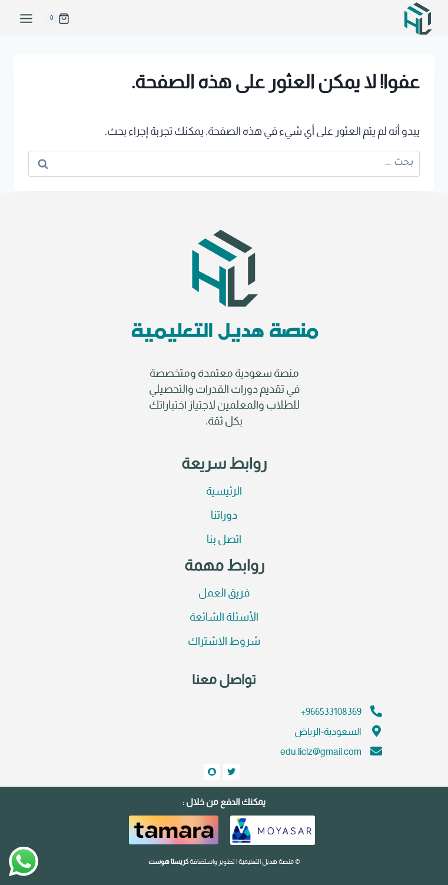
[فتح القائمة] (26, 18)
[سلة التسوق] (57, 18)
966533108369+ (331, 712)
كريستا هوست (168, 862)
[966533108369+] (376, 711)
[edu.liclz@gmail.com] (376, 751)
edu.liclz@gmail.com (320, 752)
